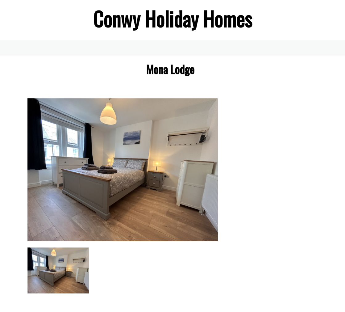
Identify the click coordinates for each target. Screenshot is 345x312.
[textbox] (172, 18)
